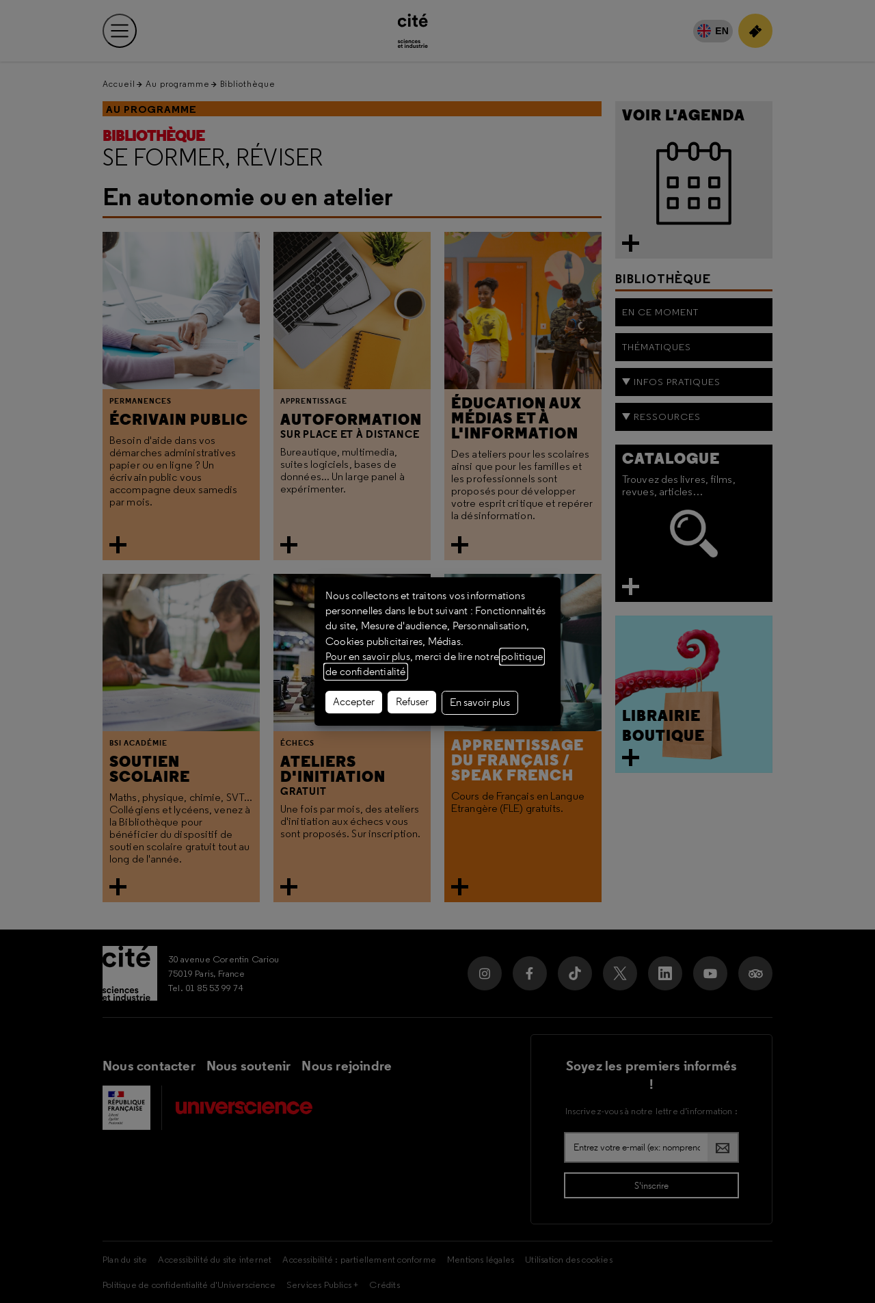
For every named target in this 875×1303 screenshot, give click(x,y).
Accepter (354, 702)
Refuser (412, 702)
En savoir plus (480, 702)
